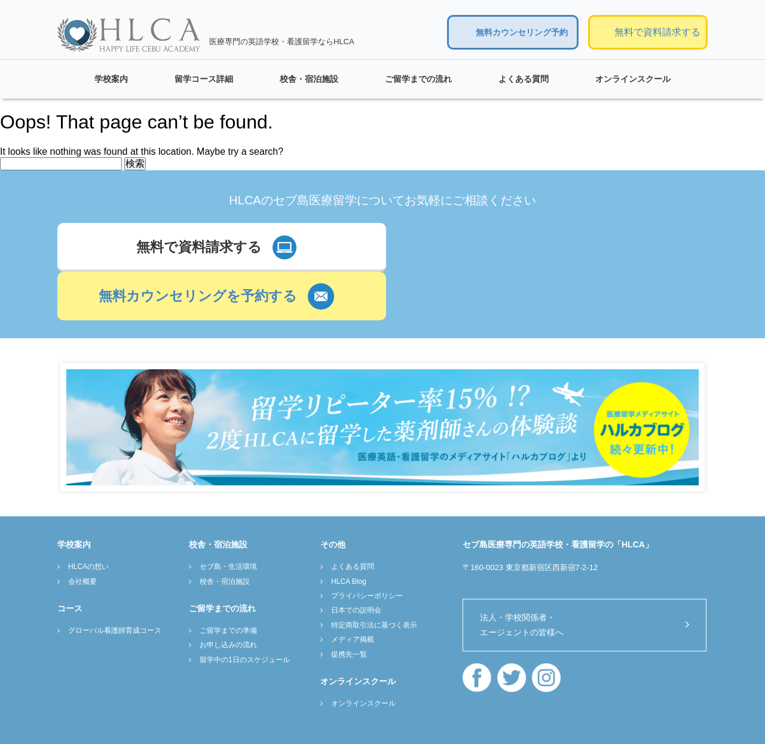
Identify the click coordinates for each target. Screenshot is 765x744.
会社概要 (82, 532)
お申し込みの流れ (228, 596)
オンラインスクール (633, 79)
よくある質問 (523, 79)
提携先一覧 (349, 605)
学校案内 (111, 79)
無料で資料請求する (657, 32)
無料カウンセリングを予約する (524, 247)
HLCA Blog (348, 532)
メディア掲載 (352, 590)
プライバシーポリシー (367, 547)
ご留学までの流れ (418, 79)
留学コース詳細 (204, 79)
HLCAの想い (88, 517)
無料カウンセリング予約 (522, 32)
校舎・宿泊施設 (309, 79)
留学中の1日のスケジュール (245, 611)
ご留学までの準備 (228, 581)
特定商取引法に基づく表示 (374, 576)
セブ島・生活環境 (228, 517)
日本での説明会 (356, 562)
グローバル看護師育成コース (114, 581)
